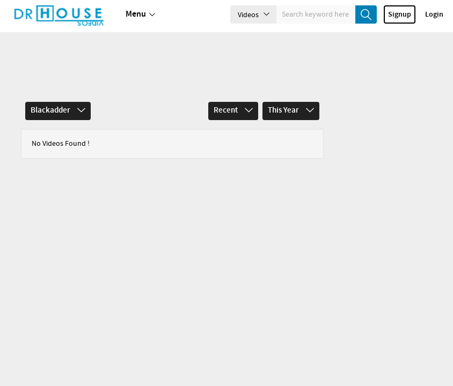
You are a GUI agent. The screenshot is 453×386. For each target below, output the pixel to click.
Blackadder (58, 78)
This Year (291, 78)
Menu (140, 14)
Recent (233, 78)
